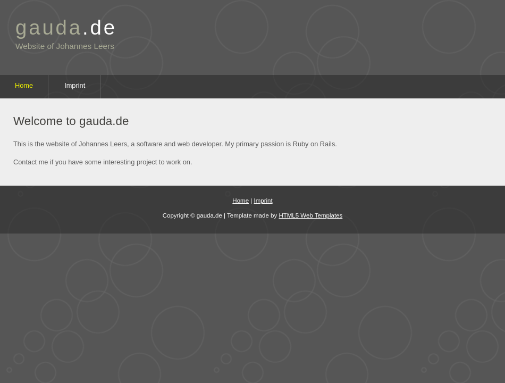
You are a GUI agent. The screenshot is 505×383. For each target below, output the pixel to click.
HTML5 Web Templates (310, 215)
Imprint (74, 85)
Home (24, 85)
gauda (66, 27)
